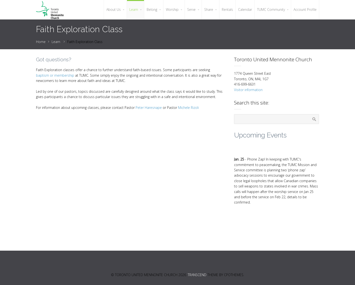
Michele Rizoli (188, 107)
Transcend (197, 275)
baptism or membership (55, 75)
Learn (56, 41)
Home (41, 41)
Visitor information (248, 89)
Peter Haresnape (149, 107)
